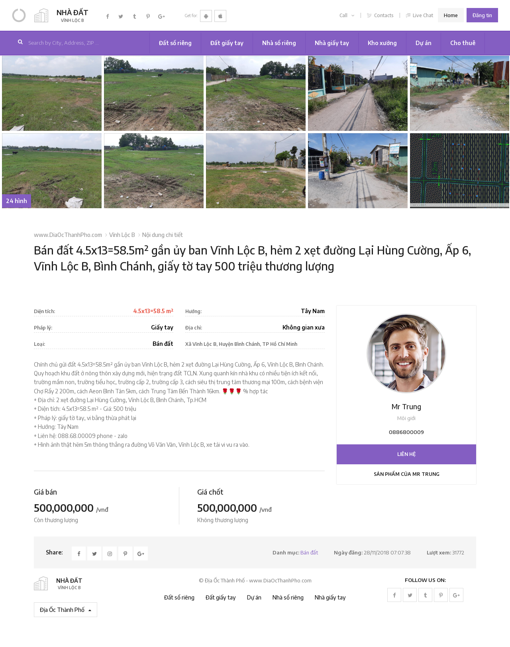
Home (451, 15)
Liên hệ (406, 454)
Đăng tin (482, 15)
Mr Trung (406, 406)
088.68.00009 (77, 435)
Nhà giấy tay (332, 42)
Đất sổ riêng (175, 42)
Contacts (380, 15)
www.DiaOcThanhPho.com (68, 234)
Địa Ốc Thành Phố (65, 609)
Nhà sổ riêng (279, 42)
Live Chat (420, 15)
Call (347, 15)
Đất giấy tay (226, 42)
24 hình (16, 200)
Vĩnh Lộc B (122, 234)
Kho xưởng (382, 42)
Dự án (424, 42)
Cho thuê (462, 42)
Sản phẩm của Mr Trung (406, 474)
